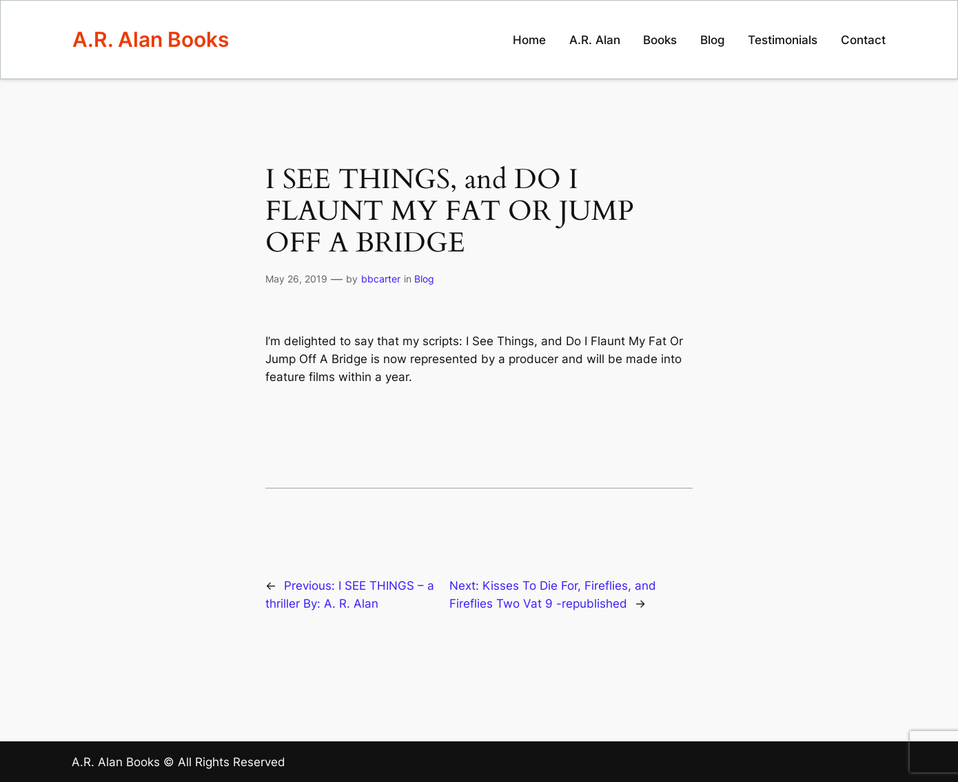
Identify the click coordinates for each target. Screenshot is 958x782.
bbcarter (380, 279)
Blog (424, 279)
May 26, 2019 (296, 279)
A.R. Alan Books (150, 39)
